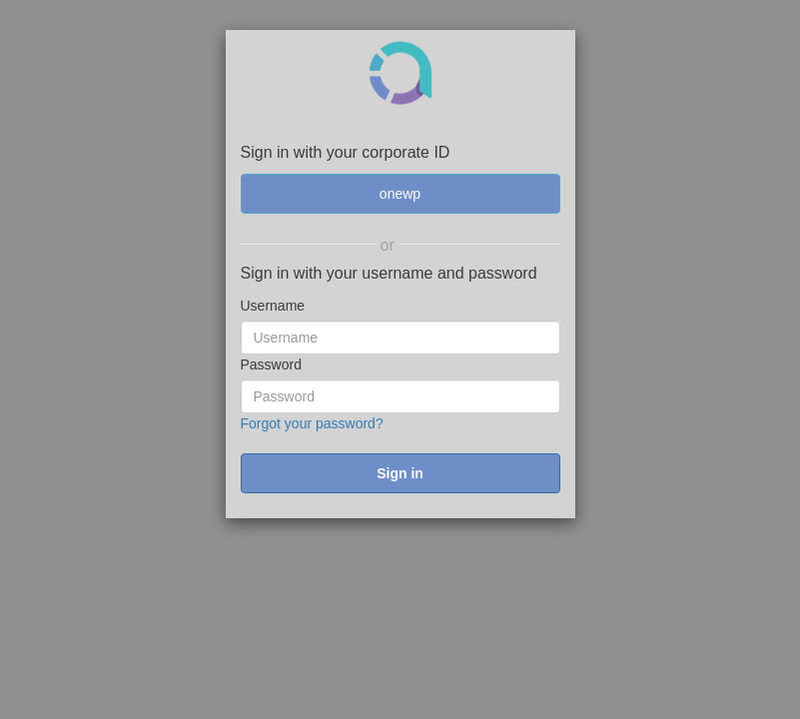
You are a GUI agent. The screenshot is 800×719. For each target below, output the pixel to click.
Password (271, 364)
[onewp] (400, 194)
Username (273, 306)
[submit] (400, 473)
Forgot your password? (312, 423)
